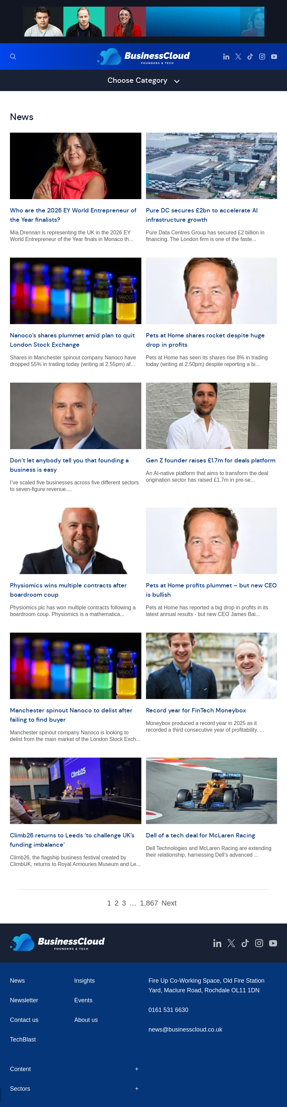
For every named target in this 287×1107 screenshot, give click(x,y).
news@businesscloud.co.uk (185, 1029)
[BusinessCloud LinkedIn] (226, 57)
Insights (84, 980)
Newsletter (24, 1000)
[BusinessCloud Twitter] (238, 57)
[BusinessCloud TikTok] (250, 57)
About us (86, 1020)
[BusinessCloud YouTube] (274, 57)
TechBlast (23, 1039)
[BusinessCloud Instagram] (262, 57)
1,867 (149, 903)
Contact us (24, 1020)
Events (83, 1000)
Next (169, 903)
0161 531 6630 (168, 1010)
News (17, 980)
